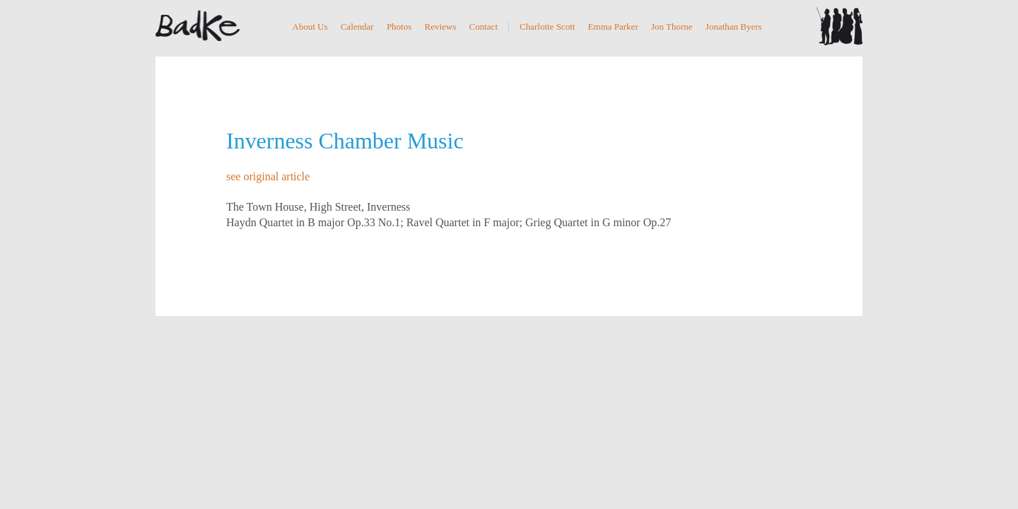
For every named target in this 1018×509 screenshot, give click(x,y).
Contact (483, 26)
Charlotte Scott (547, 26)
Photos (399, 26)
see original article (268, 176)
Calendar (357, 26)
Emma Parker (613, 26)
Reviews (441, 26)
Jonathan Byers (734, 26)
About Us (309, 26)
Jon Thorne (672, 26)
